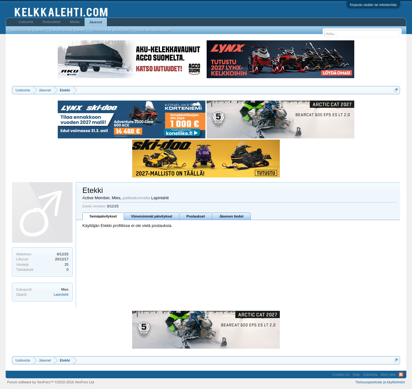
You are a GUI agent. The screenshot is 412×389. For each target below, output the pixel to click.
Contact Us (340, 374)
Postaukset (195, 216)
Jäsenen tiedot (231, 216)
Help (356, 374)
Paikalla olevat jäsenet (67, 30)
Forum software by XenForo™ (51, 382)
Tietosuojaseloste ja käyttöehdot (380, 382)
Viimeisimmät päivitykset (151, 216)
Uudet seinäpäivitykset (152, 30)
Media (74, 22)
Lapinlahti (61, 294)
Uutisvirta (26, 22)
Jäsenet (95, 22)
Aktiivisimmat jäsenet (27, 30)
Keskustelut (52, 22)
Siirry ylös (388, 374)
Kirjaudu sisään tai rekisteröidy (373, 5)
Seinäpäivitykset (103, 216)
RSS (401, 374)
